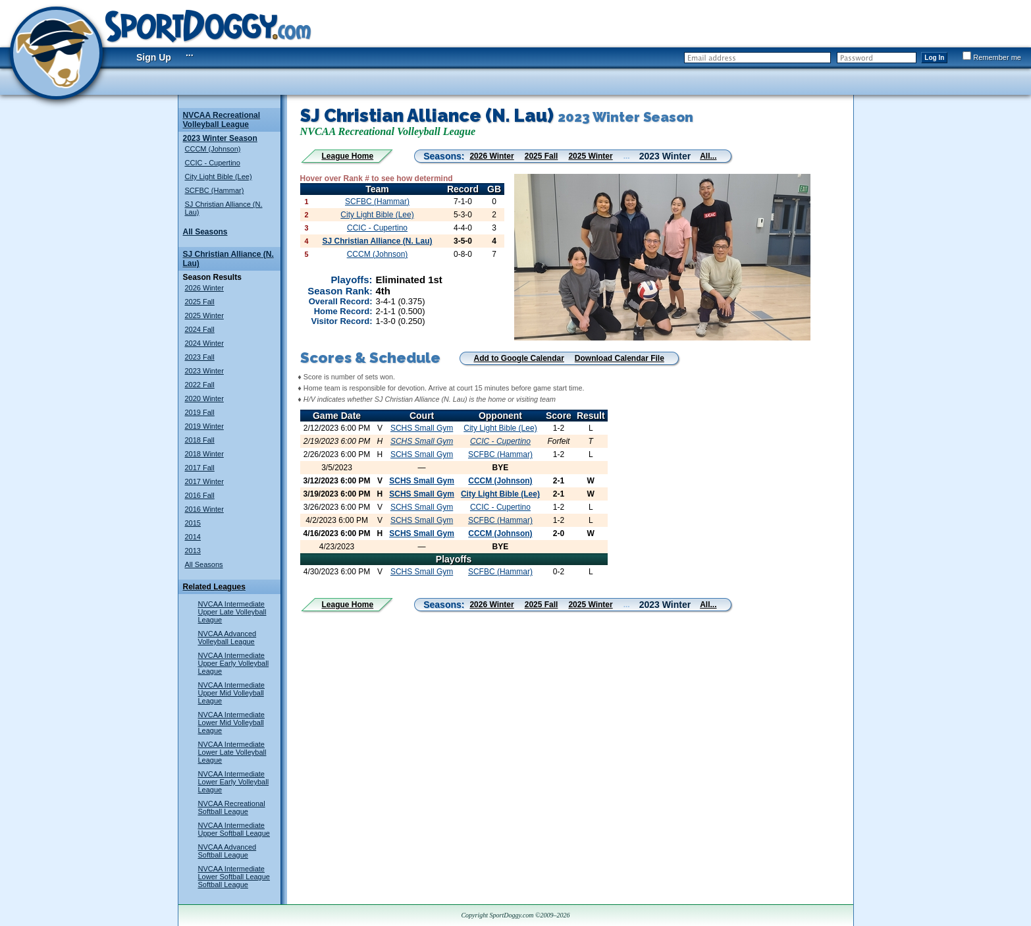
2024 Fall (200, 329)
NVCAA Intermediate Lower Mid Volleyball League (231, 722)
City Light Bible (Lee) (218, 176)
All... (708, 156)
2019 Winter (204, 426)
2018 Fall (200, 440)
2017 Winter (204, 481)
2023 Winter (204, 371)
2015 (193, 523)
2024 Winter (204, 343)
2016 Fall (200, 495)
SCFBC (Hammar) (214, 190)
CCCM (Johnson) (213, 149)
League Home (348, 156)
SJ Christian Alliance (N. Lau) (378, 241)
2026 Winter (204, 288)
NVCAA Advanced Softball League (227, 851)
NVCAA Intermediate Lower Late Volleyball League (232, 752)
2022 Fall (200, 385)
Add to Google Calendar (519, 358)
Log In (934, 57)
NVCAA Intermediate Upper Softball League (234, 829)
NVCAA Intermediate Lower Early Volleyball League (233, 782)
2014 (193, 537)
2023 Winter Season (220, 138)
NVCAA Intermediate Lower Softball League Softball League (234, 876)
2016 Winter (204, 509)
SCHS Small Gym (421, 428)
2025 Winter (204, 315)
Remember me (992, 57)
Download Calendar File (619, 358)
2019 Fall (200, 412)
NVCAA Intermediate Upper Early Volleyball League (233, 663)
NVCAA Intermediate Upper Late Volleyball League (232, 612)
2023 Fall (200, 357)
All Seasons (205, 231)
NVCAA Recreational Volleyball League (222, 120)
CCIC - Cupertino (212, 163)
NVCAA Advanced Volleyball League (227, 637)
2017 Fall (200, 468)
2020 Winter (204, 398)
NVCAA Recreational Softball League (231, 807)
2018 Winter (204, 454)
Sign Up (153, 57)
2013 (193, 551)
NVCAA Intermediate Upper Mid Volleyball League (231, 693)
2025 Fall (200, 302)
